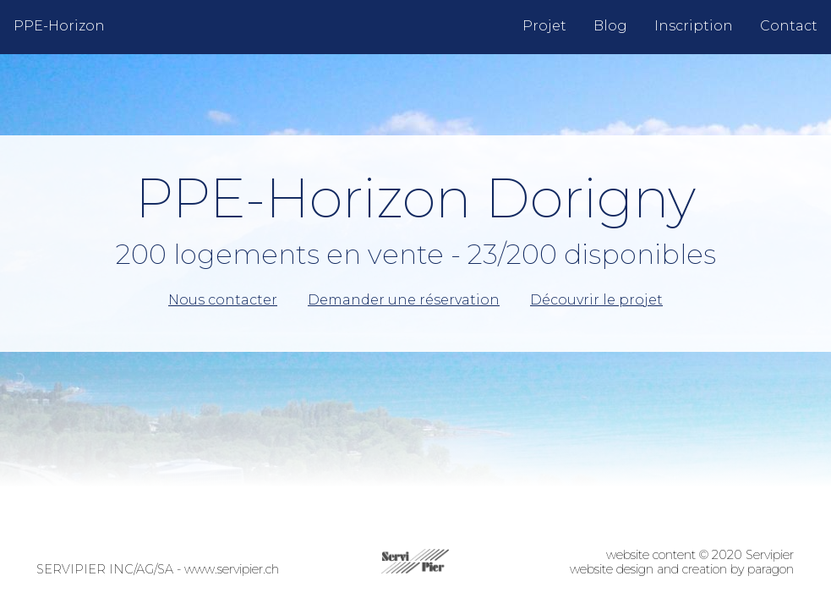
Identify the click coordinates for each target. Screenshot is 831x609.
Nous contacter (222, 300)
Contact (788, 26)
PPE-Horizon (59, 26)
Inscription (693, 26)
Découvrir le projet (596, 300)
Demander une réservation (404, 300)
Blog (610, 26)
